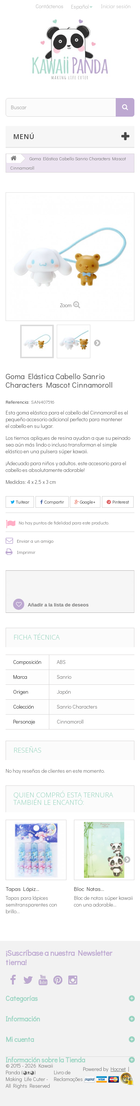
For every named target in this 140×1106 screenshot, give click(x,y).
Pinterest (118, 502)
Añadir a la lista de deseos (57, 605)
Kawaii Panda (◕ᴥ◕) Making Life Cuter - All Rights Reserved (29, 1075)
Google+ (85, 502)
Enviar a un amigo (35, 541)
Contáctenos (49, 6)
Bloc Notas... (89, 888)
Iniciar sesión (116, 6)
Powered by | (106, 1068)
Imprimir (26, 552)
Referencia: (17, 401)
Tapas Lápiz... (22, 888)
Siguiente (97, 342)
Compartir (52, 502)
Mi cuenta (20, 1039)
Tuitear (19, 502)
